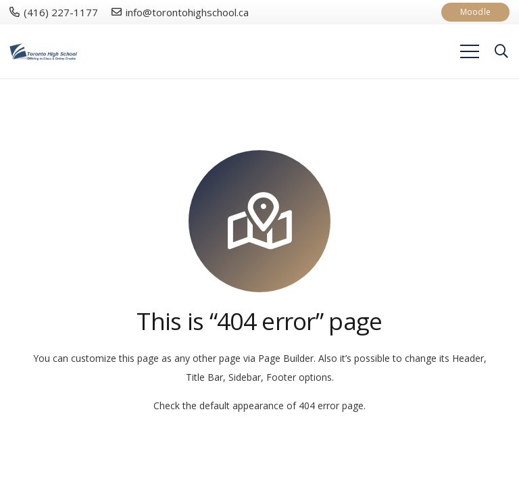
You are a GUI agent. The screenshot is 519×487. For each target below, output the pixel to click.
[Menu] (470, 51)
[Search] (501, 51)
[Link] (43, 51)
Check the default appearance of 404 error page (258, 405)
